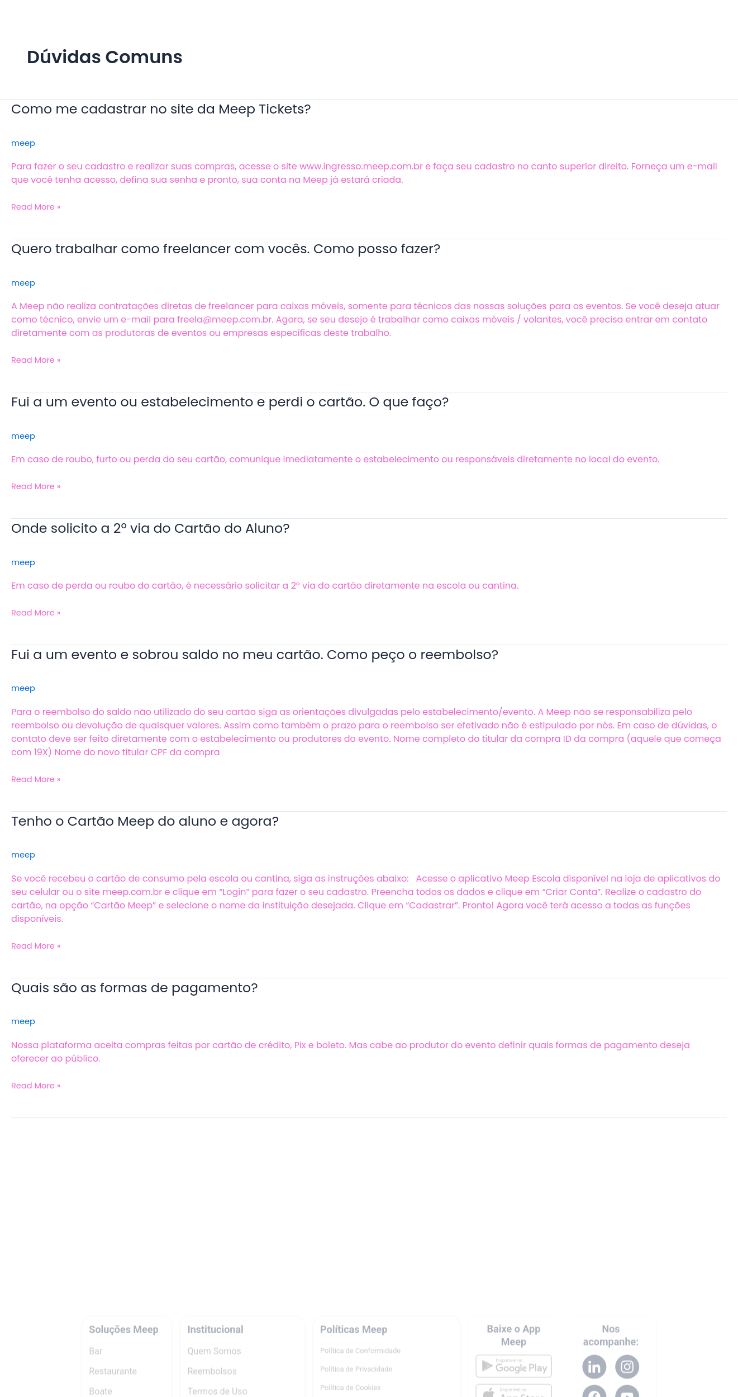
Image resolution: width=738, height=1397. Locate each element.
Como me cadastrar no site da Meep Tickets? (175, 108)
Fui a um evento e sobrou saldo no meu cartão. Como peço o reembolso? (278, 654)
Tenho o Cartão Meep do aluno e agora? (158, 821)
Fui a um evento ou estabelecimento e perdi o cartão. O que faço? (251, 401)
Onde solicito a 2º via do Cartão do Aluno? (164, 528)
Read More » (38, 206)
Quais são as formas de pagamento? (146, 987)
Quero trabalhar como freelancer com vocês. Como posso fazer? (246, 248)
